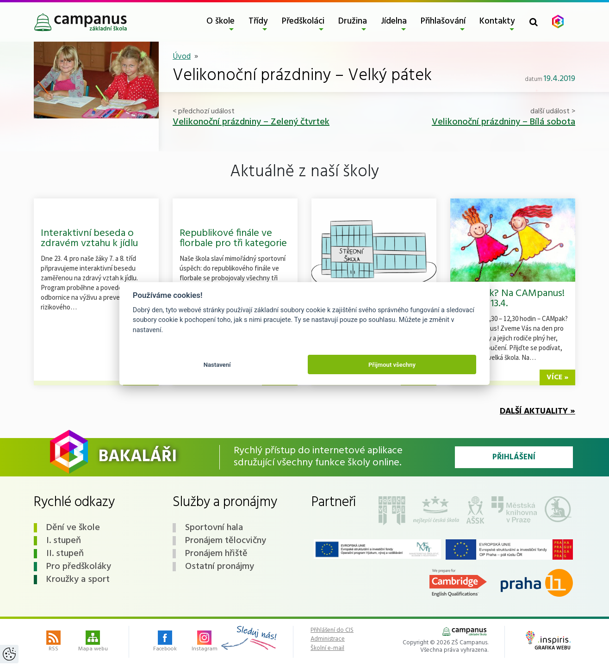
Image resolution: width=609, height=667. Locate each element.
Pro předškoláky (78, 566)
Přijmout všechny (392, 364)
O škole (220, 21)
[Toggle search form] (533, 22)
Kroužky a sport (78, 579)
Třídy (258, 21)
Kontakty (497, 21)
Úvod (182, 56)
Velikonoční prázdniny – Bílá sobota (503, 122)
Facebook (165, 642)
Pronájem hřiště (216, 553)
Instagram (205, 642)
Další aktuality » (537, 411)
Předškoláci (303, 21)
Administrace (328, 639)
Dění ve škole (73, 527)
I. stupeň (63, 540)
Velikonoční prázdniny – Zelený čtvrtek (251, 122)
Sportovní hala (214, 527)
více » (557, 377)
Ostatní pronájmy (219, 566)
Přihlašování (443, 21)
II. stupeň (65, 553)
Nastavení (217, 364)
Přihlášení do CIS (332, 630)
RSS (53, 642)
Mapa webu (93, 642)
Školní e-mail (327, 648)
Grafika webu (548, 641)
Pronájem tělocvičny (225, 540)
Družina (352, 21)
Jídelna (394, 21)
